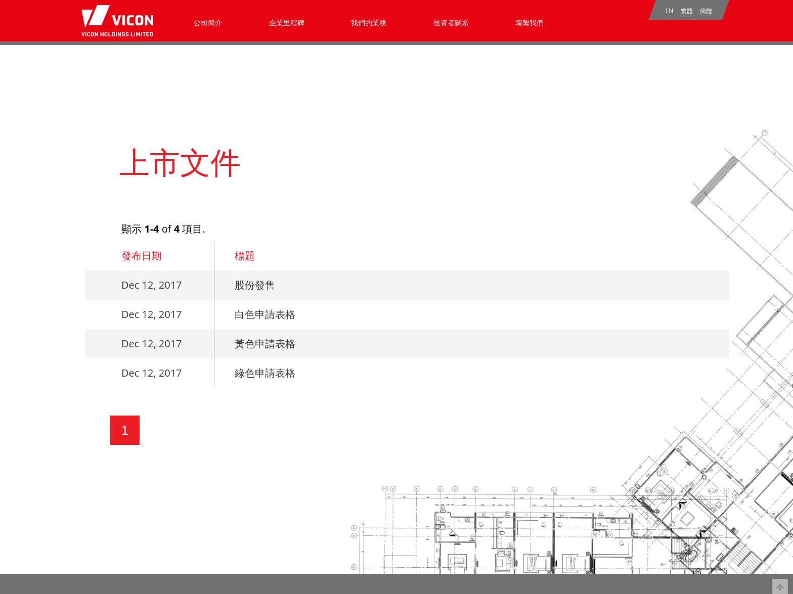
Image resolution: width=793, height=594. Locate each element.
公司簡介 (208, 22)
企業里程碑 (286, 22)
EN (670, 11)
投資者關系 (451, 22)
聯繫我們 (529, 22)
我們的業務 (368, 22)
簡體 (706, 11)
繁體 (687, 11)
